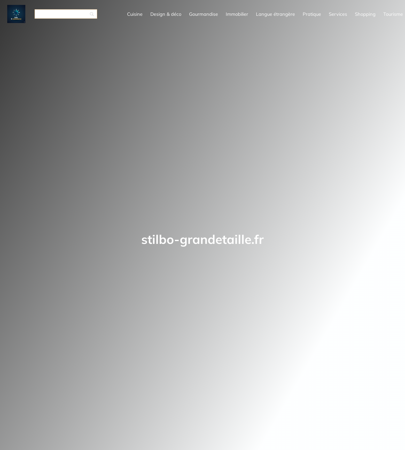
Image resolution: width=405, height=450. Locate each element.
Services (338, 14)
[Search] (66, 14)
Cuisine (135, 14)
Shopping (365, 14)
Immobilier (237, 14)
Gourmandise (203, 14)
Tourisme (393, 14)
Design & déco (165, 14)
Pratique (312, 14)
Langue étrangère (275, 14)
